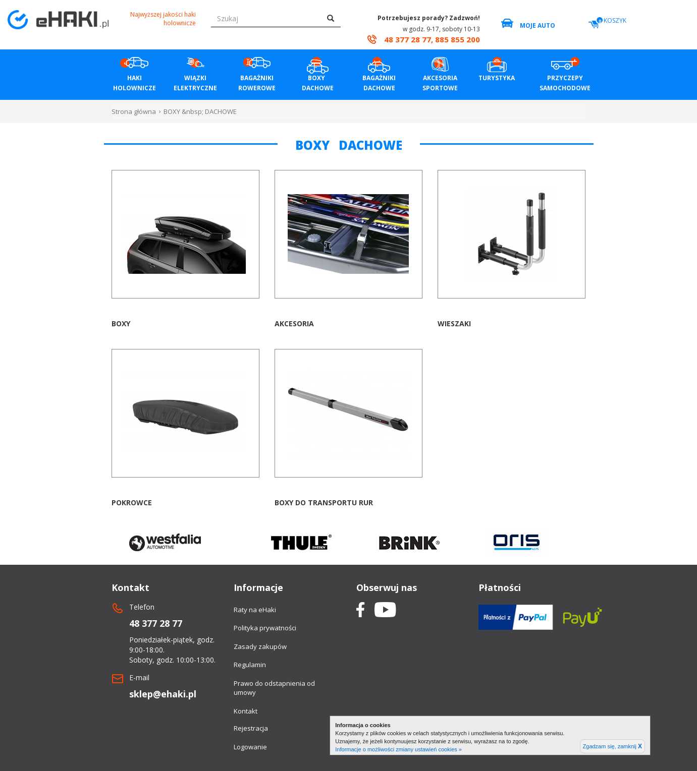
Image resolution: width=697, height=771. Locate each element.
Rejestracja (251, 728)
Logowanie (250, 746)
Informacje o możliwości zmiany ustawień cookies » (398, 749)
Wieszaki (454, 323)
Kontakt (245, 711)
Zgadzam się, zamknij (612, 746)
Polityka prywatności (265, 627)
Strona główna (134, 111)
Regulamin (250, 664)
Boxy (121, 323)
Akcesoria (294, 323)
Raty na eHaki (255, 609)
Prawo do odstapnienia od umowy (274, 688)
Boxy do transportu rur (324, 502)
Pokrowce (132, 502)
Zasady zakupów (260, 646)
